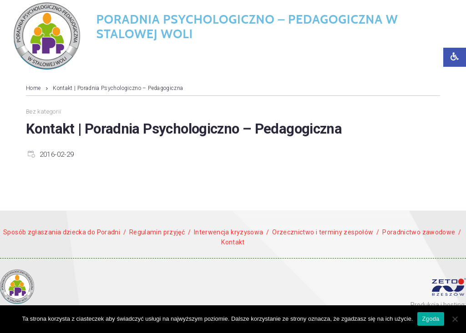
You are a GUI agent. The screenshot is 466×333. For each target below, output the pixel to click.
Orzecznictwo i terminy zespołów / (325, 232)
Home (33, 88)
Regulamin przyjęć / (160, 232)
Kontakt (233, 242)
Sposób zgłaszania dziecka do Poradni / (64, 232)
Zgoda (430, 318)
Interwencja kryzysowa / (231, 232)
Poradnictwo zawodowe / (421, 232)
